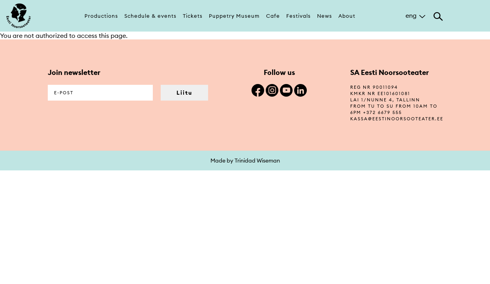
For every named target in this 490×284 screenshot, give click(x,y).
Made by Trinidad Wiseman (245, 160)
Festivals (298, 16)
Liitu (184, 92)
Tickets (193, 16)
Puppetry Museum (234, 16)
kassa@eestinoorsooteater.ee (396, 118)
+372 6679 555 (382, 112)
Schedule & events (150, 16)
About (346, 16)
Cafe (273, 16)
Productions (101, 16)
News (324, 16)
